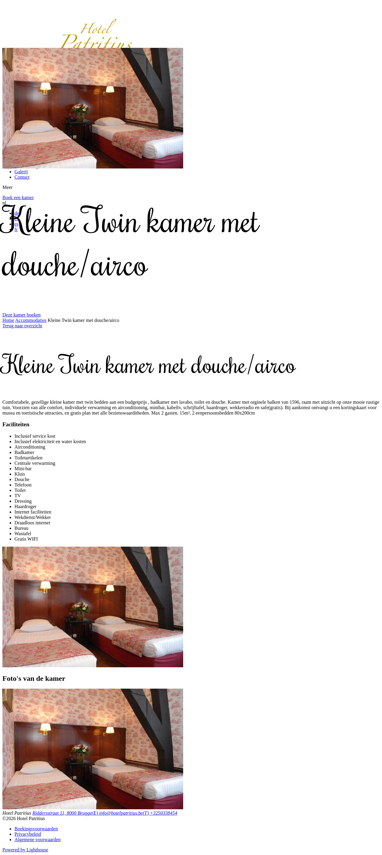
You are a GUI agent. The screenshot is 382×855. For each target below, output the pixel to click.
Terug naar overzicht (22, 325)
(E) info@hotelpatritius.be (117, 813)
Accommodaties (30, 320)
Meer (7, 187)
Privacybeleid (27, 834)
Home (8, 320)
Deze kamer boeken (21, 314)
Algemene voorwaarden (37, 839)
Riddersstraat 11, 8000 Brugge (62, 813)
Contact (22, 177)
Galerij (21, 171)
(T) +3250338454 (160, 813)
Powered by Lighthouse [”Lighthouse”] (25, 849)
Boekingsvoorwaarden (36, 828)
